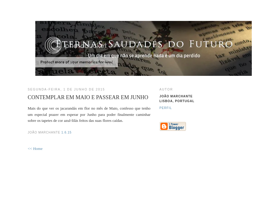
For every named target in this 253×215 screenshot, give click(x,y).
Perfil (166, 108)
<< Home (35, 148)
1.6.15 (66, 132)
